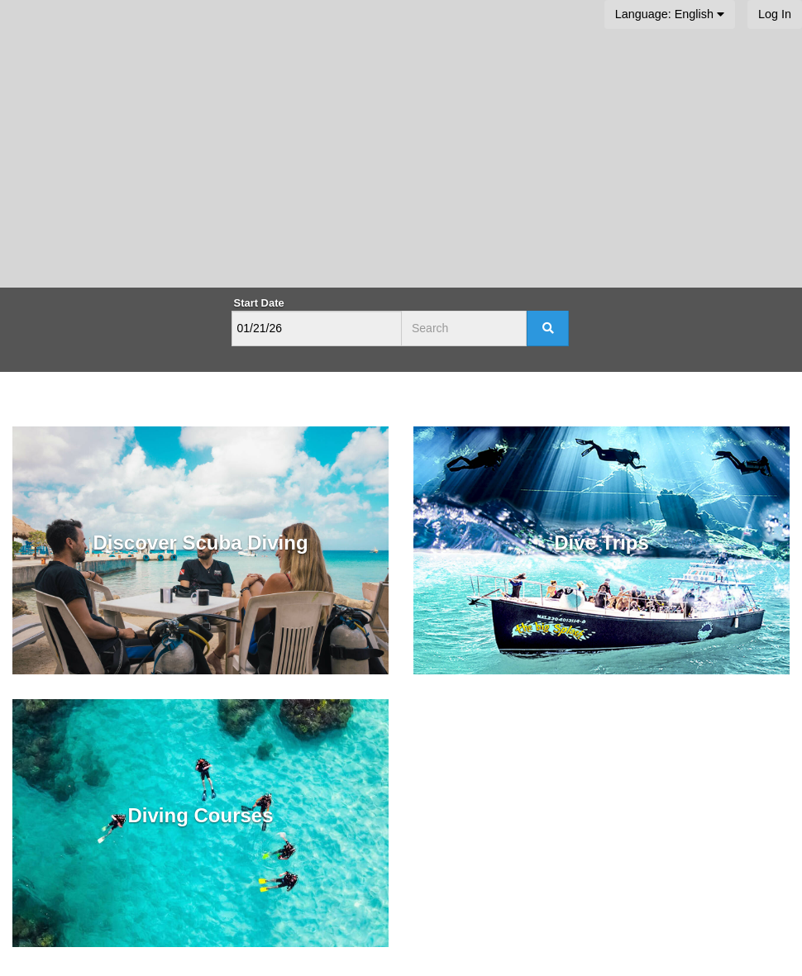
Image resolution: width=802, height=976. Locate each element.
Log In (774, 14)
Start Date (259, 303)
